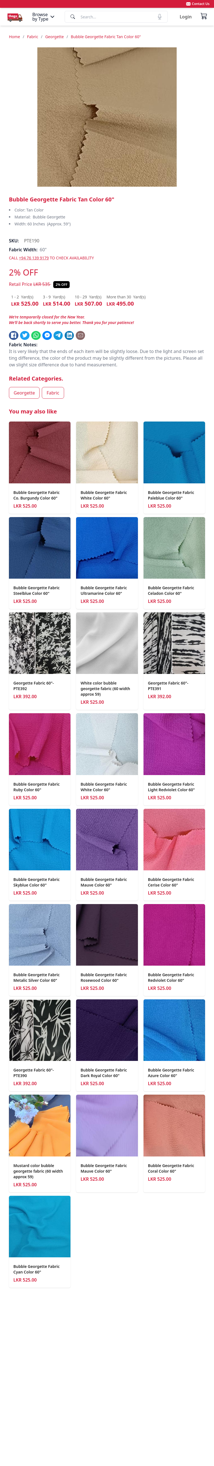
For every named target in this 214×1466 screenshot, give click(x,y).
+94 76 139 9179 (34, 257)
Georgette (54, 36)
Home (14, 36)
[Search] (116, 17)
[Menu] (44, 16)
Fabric (32, 36)
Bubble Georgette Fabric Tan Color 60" (106, 36)
